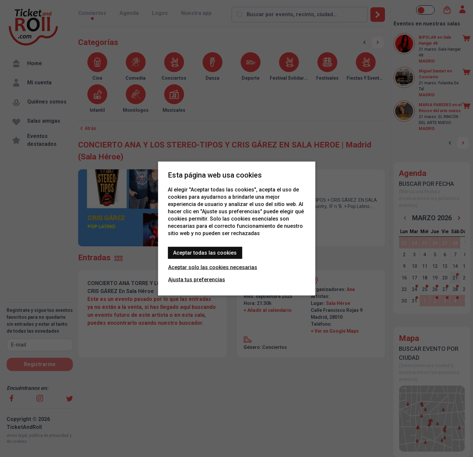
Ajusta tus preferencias (196, 279)
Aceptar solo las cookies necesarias (212, 267)
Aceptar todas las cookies (205, 253)
